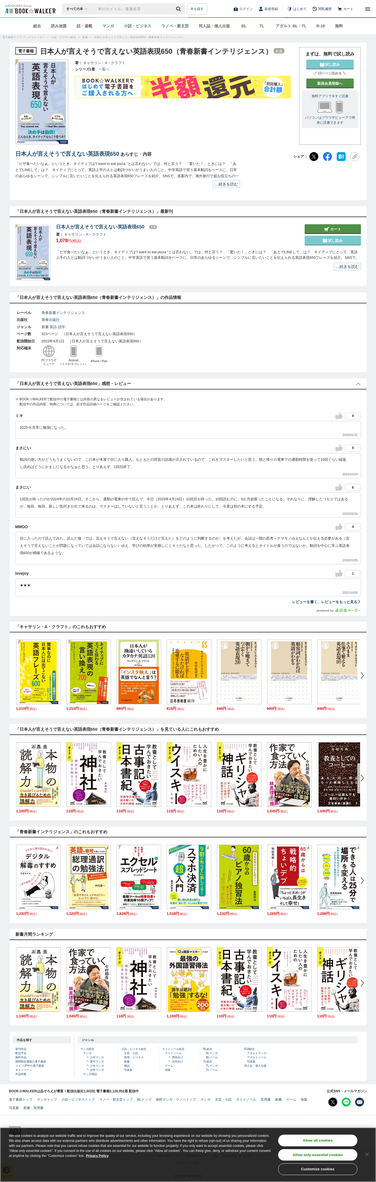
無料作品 (20, 1057)
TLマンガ (212, 1065)
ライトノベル (173, 1053)
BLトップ (144, 1099)
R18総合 (249, 1049)
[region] (188, 1154)
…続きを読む (226, 184)
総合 (37, 26)
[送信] (179, 9)
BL (244, 26)
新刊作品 (20, 1049)
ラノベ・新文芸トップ (116, 1099)
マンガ (108, 26)
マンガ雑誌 (90, 1074)
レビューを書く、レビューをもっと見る (326, 602)
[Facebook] (327, 156)
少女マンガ (97, 1065)
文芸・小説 (131, 1053)
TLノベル (212, 1069)
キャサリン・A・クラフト (104, 63)
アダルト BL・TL (291, 26)
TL (261, 26)
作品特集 (20, 1074)
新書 (45, 327)
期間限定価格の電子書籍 (30, 1061)
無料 (339, 26)
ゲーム (169, 1065)
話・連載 (84, 26)
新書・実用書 (33, 1108)
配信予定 (20, 1053)
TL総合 (207, 1061)
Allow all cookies (318, 1140)
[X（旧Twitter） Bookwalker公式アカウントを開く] (333, 1102)
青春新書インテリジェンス (63, 313)
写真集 (128, 1069)
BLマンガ (212, 1053)
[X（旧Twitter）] (314, 156)
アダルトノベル (256, 1057)
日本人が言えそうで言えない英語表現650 (67, 154)
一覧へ (103, 69)
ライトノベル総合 (173, 1049)
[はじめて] (297, 8)
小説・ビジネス (137, 26)
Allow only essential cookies (318, 1155)
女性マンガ (97, 1069)
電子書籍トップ (20, 1099)
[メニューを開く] (368, 9)
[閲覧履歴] (322, 8)
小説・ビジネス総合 (133, 1049)
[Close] (367, 1154)
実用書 (266, 1099)
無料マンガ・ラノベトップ (176, 1099)
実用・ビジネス (134, 1057)
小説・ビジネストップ (78, 1099)
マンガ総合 (87, 1049)
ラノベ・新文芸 (175, 26)
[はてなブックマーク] (341, 156)
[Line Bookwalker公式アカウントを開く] (346, 1102)
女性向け (177, 1061)
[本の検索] (78, 9)
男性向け (177, 1057)
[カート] (345, 8)
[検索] (179, 9)
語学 (61, 327)
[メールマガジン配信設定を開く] (359, 1102)
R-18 (320, 26)
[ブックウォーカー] (29, 9)
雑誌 (127, 1065)
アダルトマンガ (256, 1053)
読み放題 (59, 26)
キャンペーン (23, 1069)
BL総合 (207, 1049)
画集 (168, 1069)
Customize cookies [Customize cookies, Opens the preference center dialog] (317, 1169)
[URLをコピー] (355, 156)
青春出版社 (51, 320)
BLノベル (212, 1057)
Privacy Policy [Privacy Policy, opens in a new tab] (97, 1156)
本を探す (197, 9)
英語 (53, 327)
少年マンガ (97, 1057)
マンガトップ (47, 1099)
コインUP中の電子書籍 (29, 1065)
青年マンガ (97, 1061)
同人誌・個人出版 (214, 26)
